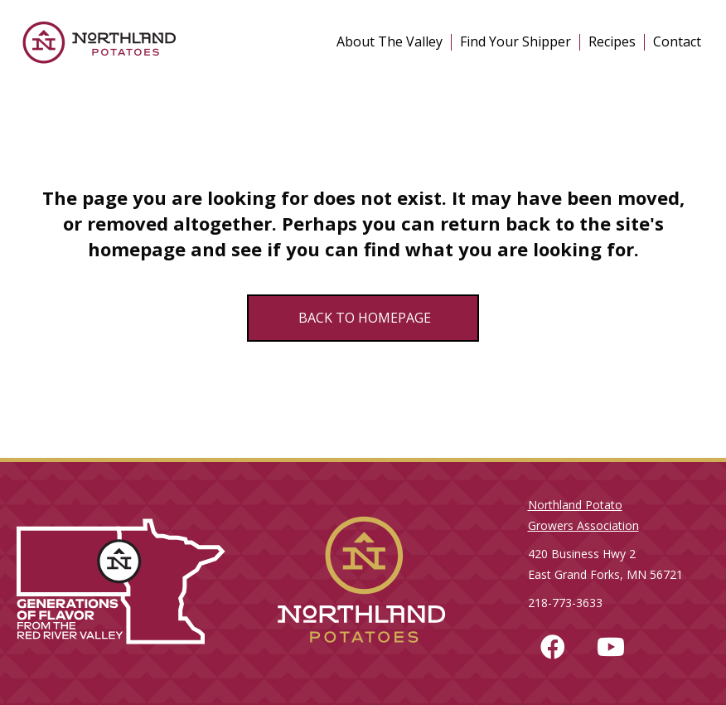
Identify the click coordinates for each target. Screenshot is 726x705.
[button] (553, 647)
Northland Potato (575, 505)
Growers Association (583, 525)
